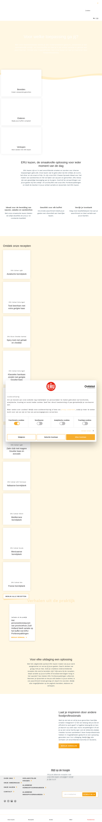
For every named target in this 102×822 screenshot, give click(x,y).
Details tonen (86, 431)
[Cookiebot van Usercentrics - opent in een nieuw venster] (86, 386)
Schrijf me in (89, 807)
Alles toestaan (80, 437)
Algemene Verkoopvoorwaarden (33, 799)
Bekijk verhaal (18, 650)
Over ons (8, 791)
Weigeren (21, 437)
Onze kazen (9, 800)
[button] (71, 818)
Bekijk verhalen (69, 758)
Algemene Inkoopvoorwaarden (33, 806)
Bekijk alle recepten (16, 596)
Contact (8, 804)
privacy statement (68, 410)
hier (88, 750)
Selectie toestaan (51, 437)
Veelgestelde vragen (29, 792)
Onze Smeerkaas (12, 795)
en (97, 18)
